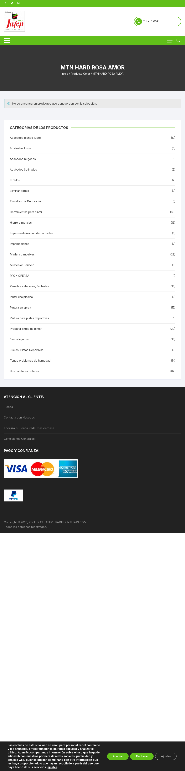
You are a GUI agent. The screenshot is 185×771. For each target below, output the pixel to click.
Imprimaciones (19, 244)
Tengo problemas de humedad (30, 360)
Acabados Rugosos (23, 159)
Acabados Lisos (20, 148)
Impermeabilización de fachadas (31, 233)
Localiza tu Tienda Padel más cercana (29, 428)
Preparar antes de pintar (26, 329)
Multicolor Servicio (22, 265)
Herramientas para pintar (26, 212)
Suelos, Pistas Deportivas (27, 350)
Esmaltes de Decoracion (26, 201)
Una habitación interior (24, 371)
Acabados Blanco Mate (25, 137)
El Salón (15, 180)
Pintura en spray (20, 307)
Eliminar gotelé (19, 191)
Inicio (65, 73)
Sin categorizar (19, 339)
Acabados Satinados (23, 169)
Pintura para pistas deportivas (29, 318)
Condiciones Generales (19, 438)
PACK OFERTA (19, 275)
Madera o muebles (22, 254)
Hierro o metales (21, 222)
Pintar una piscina (21, 297)
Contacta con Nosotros (19, 417)
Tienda (8, 407)
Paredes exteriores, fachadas (29, 286)
